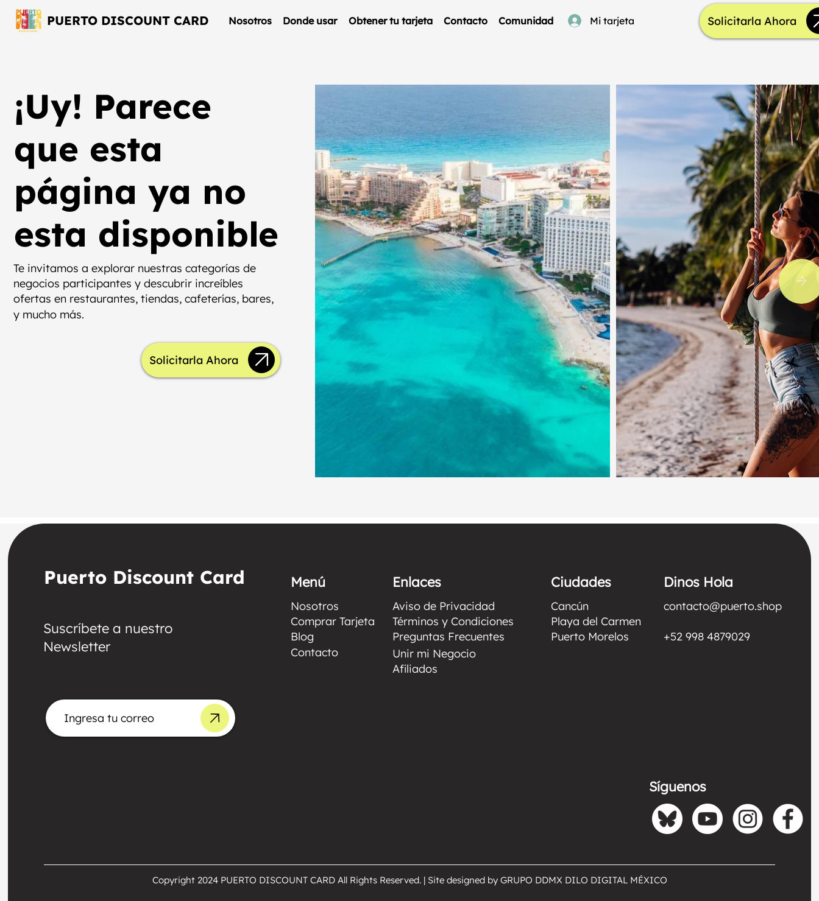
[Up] (261, 359)
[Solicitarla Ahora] (751, 21)
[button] (309, 20)
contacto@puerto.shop (723, 606)
